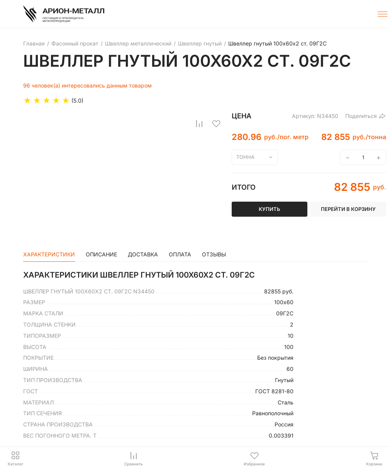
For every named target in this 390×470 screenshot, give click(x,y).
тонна (245, 157)
